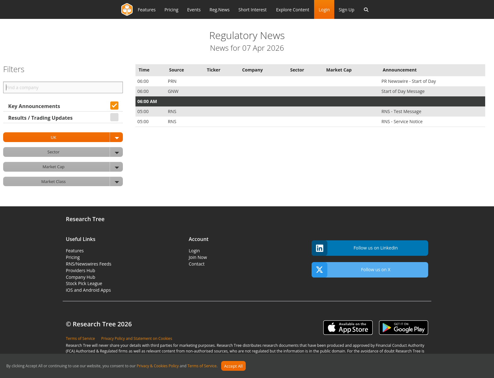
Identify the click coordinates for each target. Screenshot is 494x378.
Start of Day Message (404, 91)
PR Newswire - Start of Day (409, 81)
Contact (196, 264)
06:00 (143, 81)
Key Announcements (34, 106)
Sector (85, 152)
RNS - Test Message (402, 111)
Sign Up (346, 10)
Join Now (198, 257)
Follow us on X (351, 270)
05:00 (143, 111)
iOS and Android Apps (88, 290)
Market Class (82, 181)
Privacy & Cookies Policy (158, 366)
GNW (174, 91)
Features (75, 251)
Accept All (233, 366)
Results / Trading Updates (40, 117)
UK (87, 137)
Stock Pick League (84, 283)
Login (324, 10)
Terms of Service (201, 366)
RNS (173, 111)
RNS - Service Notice (403, 121)
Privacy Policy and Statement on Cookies (136, 338)
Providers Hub (80, 270)
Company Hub (80, 277)
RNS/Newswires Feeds (88, 264)
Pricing (73, 257)
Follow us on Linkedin (355, 248)
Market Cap (83, 167)
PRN (173, 81)
